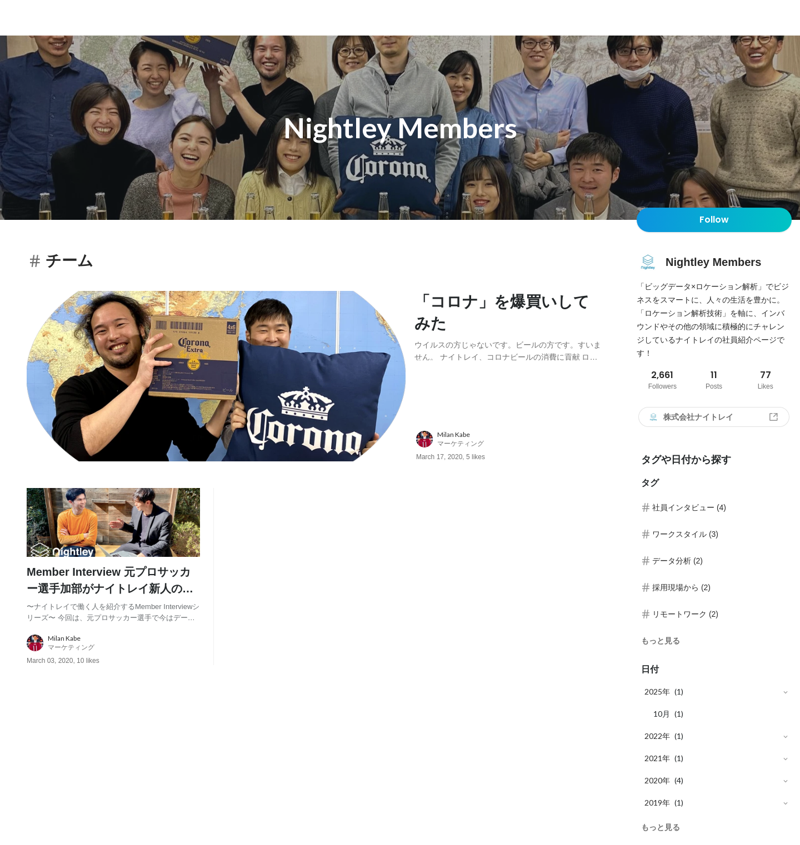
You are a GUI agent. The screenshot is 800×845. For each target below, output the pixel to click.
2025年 (657, 691)
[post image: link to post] (216, 376)
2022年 (657, 736)
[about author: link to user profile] (515, 439)
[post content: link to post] (507, 325)
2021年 (657, 758)
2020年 (657, 780)
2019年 (657, 802)
